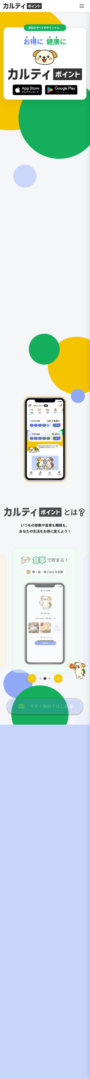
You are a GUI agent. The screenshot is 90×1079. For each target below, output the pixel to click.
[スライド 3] (49, 678)
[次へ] (58, 678)
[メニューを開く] (82, 6)
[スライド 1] (41, 678)
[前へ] (31, 678)
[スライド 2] (45, 678)
